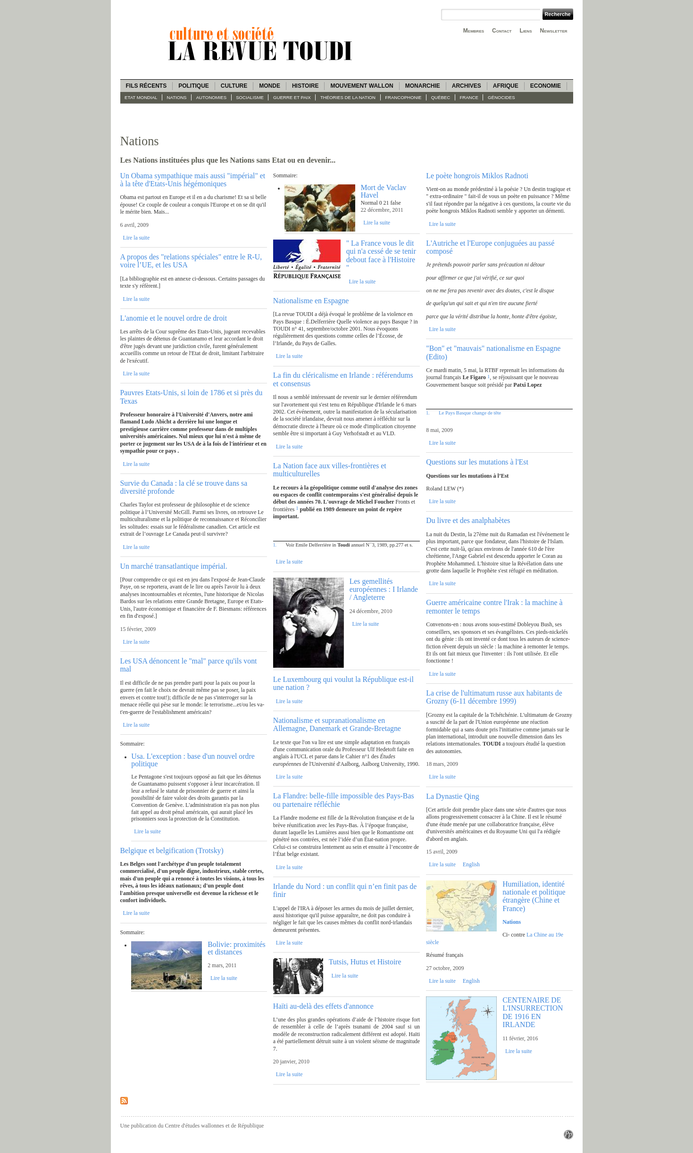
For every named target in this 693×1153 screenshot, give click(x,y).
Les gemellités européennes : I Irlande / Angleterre (384, 589)
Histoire (305, 86)
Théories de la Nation (348, 97)
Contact (501, 30)
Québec (441, 97)
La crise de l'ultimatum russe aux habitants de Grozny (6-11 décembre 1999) (494, 697)
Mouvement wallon (361, 86)
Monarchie (422, 86)
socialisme (250, 97)
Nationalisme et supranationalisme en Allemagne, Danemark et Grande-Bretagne (337, 724)
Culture (234, 86)
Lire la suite (136, 237)
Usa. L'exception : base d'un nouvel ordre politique (192, 760)
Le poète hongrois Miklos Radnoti (477, 176)
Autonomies (211, 97)
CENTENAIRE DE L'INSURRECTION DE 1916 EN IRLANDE (532, 1012)
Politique (193, 86)
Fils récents (146, 86)
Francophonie (403, 97)
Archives (466, 86)
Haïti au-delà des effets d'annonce (323, 1006)
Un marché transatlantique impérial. (173, 566)
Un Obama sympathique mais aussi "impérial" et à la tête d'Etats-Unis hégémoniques (193, 180)
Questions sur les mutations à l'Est (477, 462)
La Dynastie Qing (452, 796)
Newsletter (554, 30)
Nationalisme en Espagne (311, 301)
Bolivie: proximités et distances (236, 948)
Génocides (501, 97)
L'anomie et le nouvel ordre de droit (173, 318)
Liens (525, 30)
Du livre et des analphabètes (468, 520)
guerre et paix (292, 97)
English (471, 864)
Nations (177, 97)
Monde (269, 86)
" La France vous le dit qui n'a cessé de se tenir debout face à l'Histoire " (381, 255)
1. (274, 544)
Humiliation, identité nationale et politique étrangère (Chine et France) (533, 896)
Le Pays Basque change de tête (470, 412)
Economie (545, 86)
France (468, 97)
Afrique (505, 86)
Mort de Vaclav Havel (383, 191)
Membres (473, 30)
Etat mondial (141, 97)
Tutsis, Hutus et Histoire (365, 962)
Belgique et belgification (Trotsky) (172, 850)
